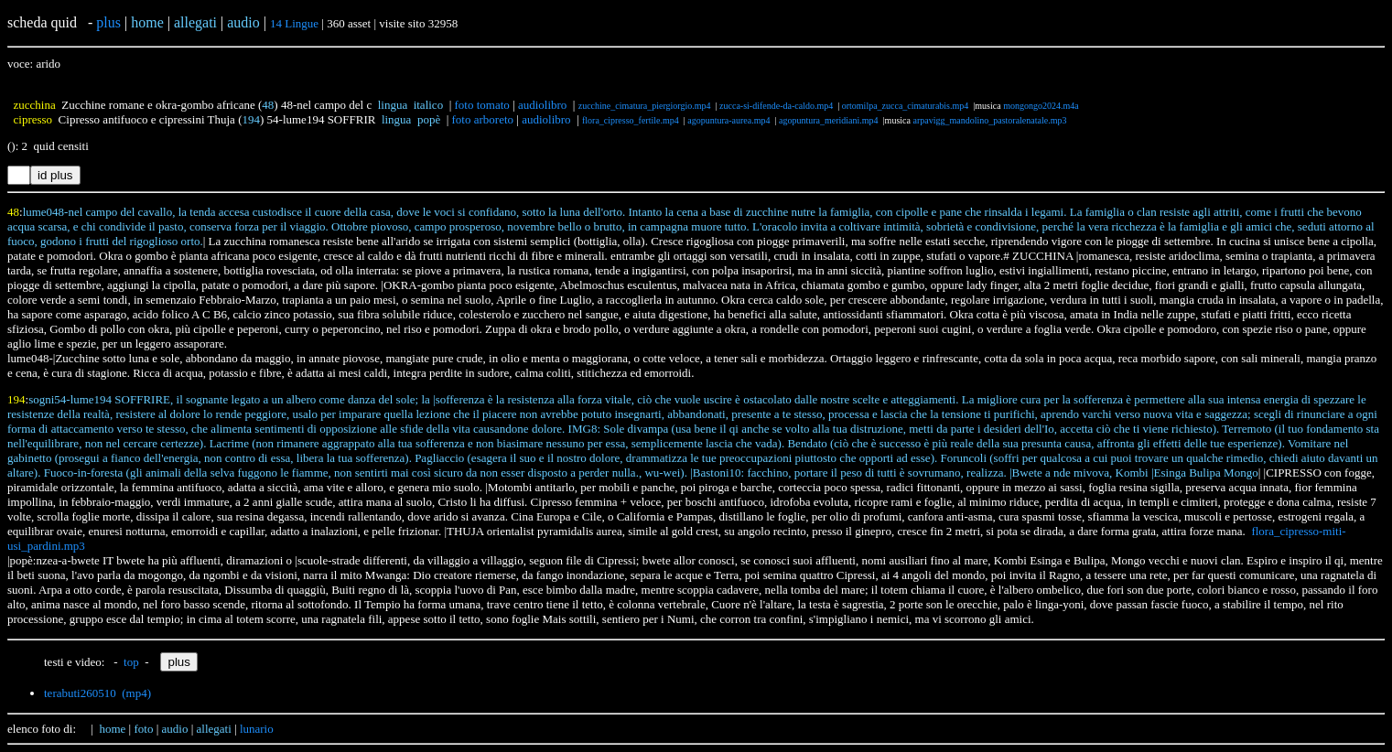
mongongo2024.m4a (1041, 106)
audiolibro (542, 105)
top (131, 662)
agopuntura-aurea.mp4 (728, 120)
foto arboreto (483, 119)
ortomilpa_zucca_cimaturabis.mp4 (905, 106)
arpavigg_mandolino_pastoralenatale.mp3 (989, 120)
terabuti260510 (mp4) (97, 693)
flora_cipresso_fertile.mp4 (630, 120)
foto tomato (482, 105)
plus (108, 22)
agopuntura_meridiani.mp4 (829, 120)
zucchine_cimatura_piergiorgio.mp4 (644, 106)
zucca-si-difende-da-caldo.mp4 (776, 106)
